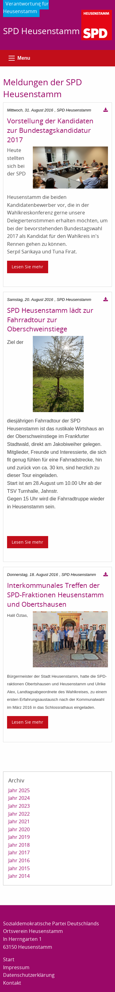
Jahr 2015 (19, 868)
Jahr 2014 (19, 876)
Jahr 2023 (19, 806)
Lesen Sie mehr (27, 267)
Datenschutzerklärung (29, 975)
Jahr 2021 (19, 821)
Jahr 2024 (19, 798)
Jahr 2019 (19, 837)
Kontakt (12, 983)
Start (8, 959)
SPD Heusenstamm (41, 31)
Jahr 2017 (19, 852)
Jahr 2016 (19, 860)
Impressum (16, 967)
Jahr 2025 (19, 790)
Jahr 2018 (19, 845)
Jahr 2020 (19, 829)
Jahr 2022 (19, 813)
